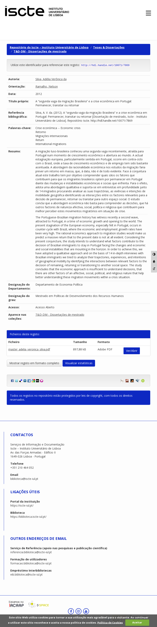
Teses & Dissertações (109, 47)
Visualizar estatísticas (78, 363)
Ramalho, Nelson (46, 86)
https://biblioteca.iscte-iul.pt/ (28, 517)
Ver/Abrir (131, 351)
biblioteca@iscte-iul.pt (24, 479)
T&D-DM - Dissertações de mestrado (40, 51)
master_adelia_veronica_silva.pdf (29, 349)
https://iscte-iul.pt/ (21, 505)
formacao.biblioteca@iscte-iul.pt (31, 563)
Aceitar (137, 622)
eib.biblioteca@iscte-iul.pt (26, 574)
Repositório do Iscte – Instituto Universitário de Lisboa (49, 47)
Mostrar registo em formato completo (34, 363)
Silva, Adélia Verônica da (51, 79)
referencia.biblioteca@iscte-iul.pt (31, 552)
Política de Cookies (110, 622)
